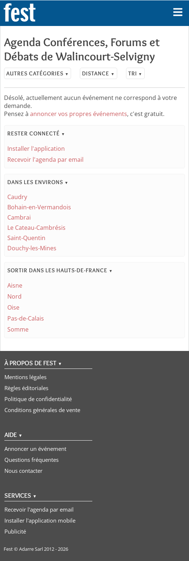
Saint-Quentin (26, 238)
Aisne (14, 285)
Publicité (15, 531)
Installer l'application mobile (39, 520)
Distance (98, 73)
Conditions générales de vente (42, 410)
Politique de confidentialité (38, 399)
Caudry (17, 197)
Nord (14, 296)
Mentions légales (25, 377)
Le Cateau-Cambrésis (36, 228)
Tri (135, 73)
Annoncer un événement (35, 448)
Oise (13, 307)
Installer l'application (36, 149)
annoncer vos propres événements (78, 114)
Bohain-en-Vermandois (39, 207)
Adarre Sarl (31, 549)
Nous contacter (23, 470)
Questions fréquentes (31, 459)
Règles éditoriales (26, 388)
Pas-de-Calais (25, 318)
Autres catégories (37, 73)
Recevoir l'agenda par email (45, 160)
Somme (18, 329)
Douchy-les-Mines (31, 248)
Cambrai (19, 217)
